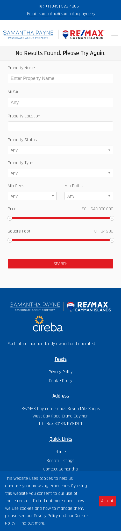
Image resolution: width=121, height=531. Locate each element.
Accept (107, 501)
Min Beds (16, 186)
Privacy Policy (61, 372)
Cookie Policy (60, 381)
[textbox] (11, 126)
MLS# (13, 92)
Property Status (22, 140)
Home (60, 452)
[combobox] (60, 126)
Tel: (41, 6)
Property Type (20, 163)
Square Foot (60, 231)
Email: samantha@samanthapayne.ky (61, 14)
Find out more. (32, 523)
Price (60, 209)
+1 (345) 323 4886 (62, 6)
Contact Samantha (60, 469)
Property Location (24, 116)
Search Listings (60, 460)
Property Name (21, 68)
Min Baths (74, 186)
